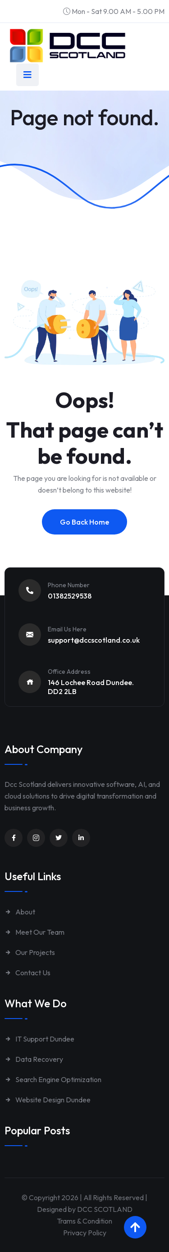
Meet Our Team (34, 932)
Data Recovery (34, 1059)
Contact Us (27, 972)
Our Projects (30, 952)
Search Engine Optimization (53, 1079)
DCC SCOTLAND (104, 1209)
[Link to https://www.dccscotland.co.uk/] (67, 45)
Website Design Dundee (48, 1099)
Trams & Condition (84, 1220)
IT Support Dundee (39, 1038)
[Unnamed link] (14, 838)
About (20, 911)
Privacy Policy (84, 1232)
